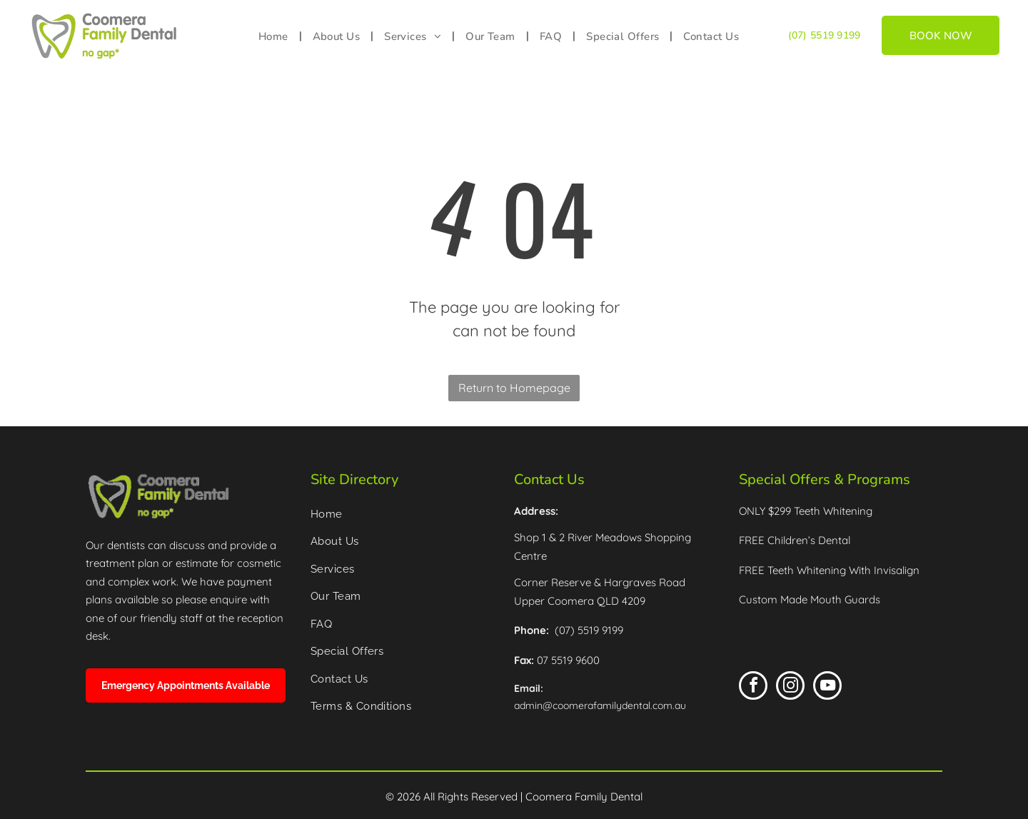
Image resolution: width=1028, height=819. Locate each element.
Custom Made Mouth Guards (809, 599)
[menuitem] (275, 37)
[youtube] (827, 687)
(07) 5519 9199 (824, 35)
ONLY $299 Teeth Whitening (805, 511)
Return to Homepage (514, 388)
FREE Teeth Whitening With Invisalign (829, 570)
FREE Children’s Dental (794, 540)
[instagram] (790, 687)
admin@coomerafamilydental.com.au (600, 705)
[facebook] (753, 687)
